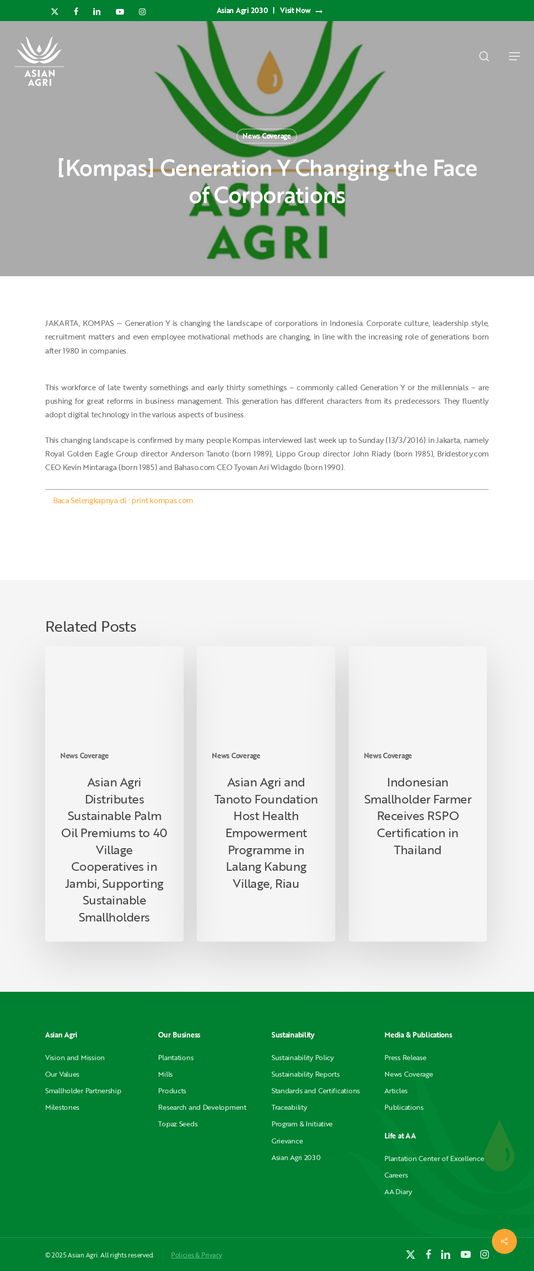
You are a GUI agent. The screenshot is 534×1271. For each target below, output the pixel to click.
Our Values (62, 1074)
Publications (404, 1107)
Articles (396, 1090)
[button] (514, 56)
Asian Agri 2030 (296, 1157)
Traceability (289, 1107)
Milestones (62, 1107)
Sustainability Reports (306, 1074)
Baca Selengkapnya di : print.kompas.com (123, 500)
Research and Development (202, 1107)
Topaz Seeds (177, 1123)
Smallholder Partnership (83, 1090)
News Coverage (266, 136)
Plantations (175, 1057)
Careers (396, 1175)
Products (172, 1090)
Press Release (405, 1057)
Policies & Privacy (196, 1255)
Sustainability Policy (303, 1057)
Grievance (287, 1140)
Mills (165, 1074)
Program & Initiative (302, 1123)
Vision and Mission (75, 1057)
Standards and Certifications (316, 1090)
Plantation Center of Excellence (434, 1158)
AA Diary (398, 1191)
